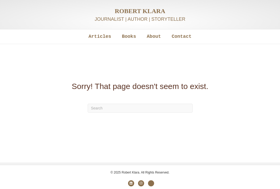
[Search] (140, 108)
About (154, 36)
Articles (99, 36)
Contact (182, 36)
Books (129, 36)
